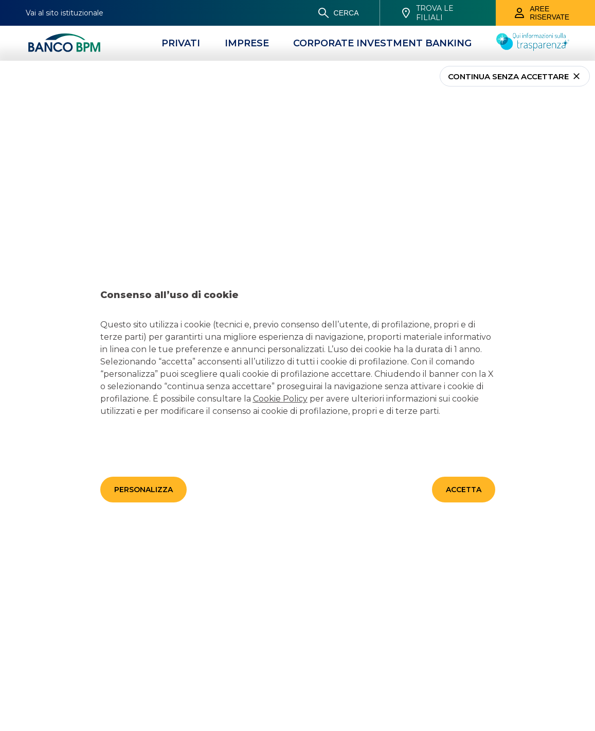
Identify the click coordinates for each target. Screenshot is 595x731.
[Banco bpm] (64, 43)
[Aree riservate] (545, 13)
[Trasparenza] (532, 48)
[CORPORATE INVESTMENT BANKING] (382, 43)
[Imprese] (247, 43)
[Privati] (180, 43)
